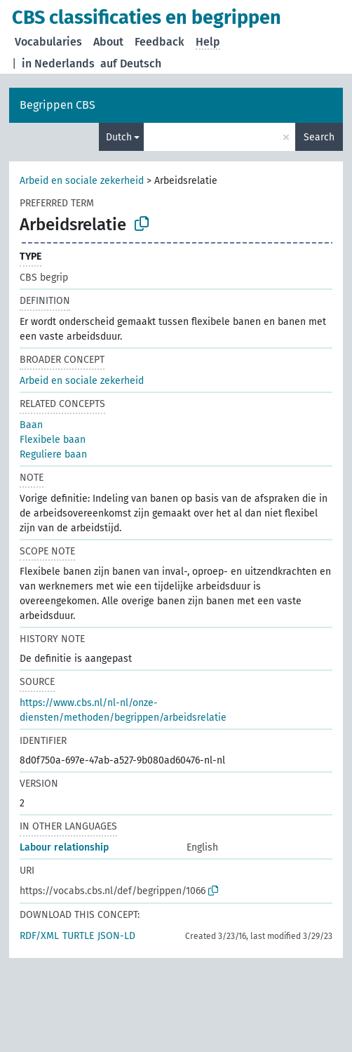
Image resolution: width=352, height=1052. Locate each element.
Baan (31, 425)
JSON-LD (116, 936)
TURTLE (78, 936)
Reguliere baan (53, 454)
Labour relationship (64, 847)
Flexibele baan (53, 440)
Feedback (159, 41)
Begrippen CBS (57, 105)
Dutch (119, 137)
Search (319, 137)
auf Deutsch (130, 63)
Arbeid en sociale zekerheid (82, 181)
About (108, 41)
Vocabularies (48, 41)
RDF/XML (39, 936)
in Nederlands (58, 63)
